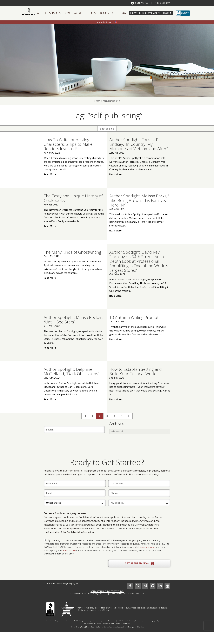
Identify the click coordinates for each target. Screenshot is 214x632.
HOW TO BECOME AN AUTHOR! (149, 13)
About (41, 13)
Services (55, 13)
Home (97, 101)
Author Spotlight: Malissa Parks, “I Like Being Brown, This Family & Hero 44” (139, 200)
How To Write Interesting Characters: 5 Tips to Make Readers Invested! (68, 144)
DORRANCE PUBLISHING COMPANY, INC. (107, 591)
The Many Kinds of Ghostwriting (72, 252)
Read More (50, 174)
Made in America (105, 22)
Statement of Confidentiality (118, 627)
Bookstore (108, 13)
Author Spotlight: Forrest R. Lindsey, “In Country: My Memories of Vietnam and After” (138, 144)
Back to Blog (107, 128)
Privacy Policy (147, 547)
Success (91, 13)
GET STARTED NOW (139, 563)
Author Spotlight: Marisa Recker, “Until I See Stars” (73, 320)
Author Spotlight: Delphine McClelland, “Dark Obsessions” (71, 371)
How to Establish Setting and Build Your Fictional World (135, 371)
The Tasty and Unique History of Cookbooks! (73, 198)
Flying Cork (139, 627)
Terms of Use (69, 550)
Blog (122, 13)
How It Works (73, 13)
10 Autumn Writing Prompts (134, 317)
